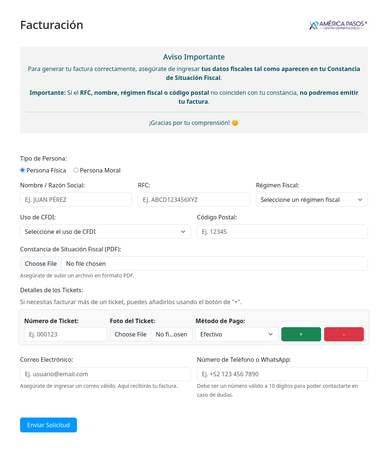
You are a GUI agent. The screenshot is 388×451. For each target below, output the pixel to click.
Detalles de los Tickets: (51, 290)
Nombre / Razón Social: (52, 185)
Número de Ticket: (51, 321)
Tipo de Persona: (43, 158)
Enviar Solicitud (48, 425)
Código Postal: (217, 217)
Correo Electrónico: (46, 359)
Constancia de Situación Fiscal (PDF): (70, 249)
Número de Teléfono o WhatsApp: (244, 359)
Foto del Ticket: (132, 321)
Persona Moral (100, 170)
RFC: (144, 185)
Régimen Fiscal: (277, 185)
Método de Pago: (220, 321)
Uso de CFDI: (38, 217)
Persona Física (46, 170)
